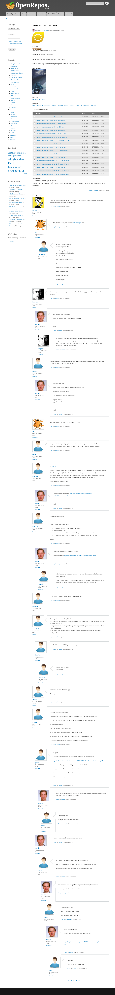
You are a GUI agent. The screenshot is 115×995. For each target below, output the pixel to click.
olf (36, 232)
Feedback (69, 14)
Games (11, 110)
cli (25, 153)
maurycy (35, 454)
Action (13, 114)
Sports (13, 100)
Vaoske (11, 242)
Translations (12, 135)
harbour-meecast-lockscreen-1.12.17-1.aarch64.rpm (52, 164)
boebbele (35, 606)
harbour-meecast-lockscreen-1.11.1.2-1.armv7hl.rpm (52, 140)
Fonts (11, 137)
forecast (72, 105)
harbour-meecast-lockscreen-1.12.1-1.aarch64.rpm (52, 154)
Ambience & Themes (17, 73)
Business (13, 75)
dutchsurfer (42, 254)
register (96, 190)
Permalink (34, 215)
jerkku (34, 722)
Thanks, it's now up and (16, 207)
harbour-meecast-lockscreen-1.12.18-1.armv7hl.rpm (52, 171)
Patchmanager (15, 167)
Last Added (41, 14)
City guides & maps (16, 77)
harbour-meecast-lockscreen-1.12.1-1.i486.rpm (51, 147)
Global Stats (52, 14)
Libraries (12, 140)
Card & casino (15, 121)
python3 (20, 171)
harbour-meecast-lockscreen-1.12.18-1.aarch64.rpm (52, 174)
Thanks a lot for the (15, 194)
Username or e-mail (14, 28)
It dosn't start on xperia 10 (16, 215)
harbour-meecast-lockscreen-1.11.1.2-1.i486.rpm (51, 137)
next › (73, 980)
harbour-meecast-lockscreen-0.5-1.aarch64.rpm (51, 134)
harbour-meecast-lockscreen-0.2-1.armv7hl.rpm (51, 117)
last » (78, 980)
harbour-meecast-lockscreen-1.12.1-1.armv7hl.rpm (52, 150)
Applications (13, 66)
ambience (20, 153)
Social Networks (15, 98)
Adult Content (15, 71)
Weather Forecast (63, 105)
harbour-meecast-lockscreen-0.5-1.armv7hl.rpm (51, 130)
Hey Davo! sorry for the (16, 211)
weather (54, 105)
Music (12, 84)
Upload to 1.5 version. (15, 189)
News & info (14, 89)
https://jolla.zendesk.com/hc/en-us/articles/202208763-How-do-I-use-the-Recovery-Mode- (79, 761)
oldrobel (35, 700)
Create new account (15, 41)
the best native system (15, 202)
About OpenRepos (13, 14)
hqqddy (34, 210)
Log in (90, 190)
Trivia (12, 132)
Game (12, 112)
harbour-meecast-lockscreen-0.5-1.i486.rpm (50, 127)
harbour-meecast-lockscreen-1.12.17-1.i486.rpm (51, 157)
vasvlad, (54, 466)
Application (14, 68)
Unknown (13, 105)
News (23, 14)
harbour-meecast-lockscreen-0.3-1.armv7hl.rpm (51, 120)
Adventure (14, 116)
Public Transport (15, 96)
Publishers (31, 14)
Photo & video (15, 93)
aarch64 (12, 152)
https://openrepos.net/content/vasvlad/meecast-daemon (80, 555)
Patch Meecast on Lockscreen (41, 105)
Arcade (13, 119)
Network (13, 87)
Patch (11, 163)
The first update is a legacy (17, 185)
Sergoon (35, 302)
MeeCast (93, 105)
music (23, 159)
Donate (60, 14)
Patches (13, 91)
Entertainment (15, 82)
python (12, 170)
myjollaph (35, 629)
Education (14, 123)
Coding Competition (15, 64)
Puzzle (13, 126)
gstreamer (17, 156)
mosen (34, 371)
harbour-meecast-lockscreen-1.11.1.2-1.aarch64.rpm (52, 144)
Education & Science (17, 80)
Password (11, 34)
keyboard (15, 159)
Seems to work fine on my (17, 198)
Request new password (16, 43)
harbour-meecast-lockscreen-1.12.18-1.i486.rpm (51, 167)
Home (8, 19)
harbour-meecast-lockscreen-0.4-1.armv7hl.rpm (51, 123)
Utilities (13, 107)
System (13, 102)
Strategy (13, 130)
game (10, 156)
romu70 (35, 476)
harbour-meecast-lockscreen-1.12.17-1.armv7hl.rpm (52, 161)
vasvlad (45, 30)
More (25, 173)
